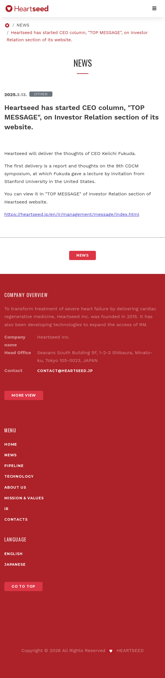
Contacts (15, 519)
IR (6, 509)
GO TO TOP (23, 586)
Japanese (14, 564)
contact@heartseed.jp (65, 371)
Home (10, 444)
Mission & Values (24, 498)
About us (15, 487)
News (10, 455)
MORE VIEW (24, 395)
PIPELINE (13, 466)
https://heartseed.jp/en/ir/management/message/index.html (71, 214)
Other (41, 94)
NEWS (23, 25)
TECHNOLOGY (19, 476)
